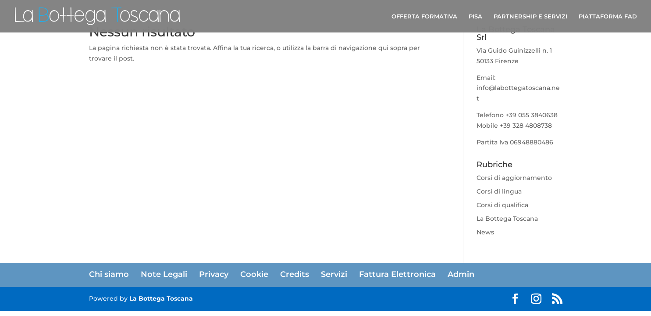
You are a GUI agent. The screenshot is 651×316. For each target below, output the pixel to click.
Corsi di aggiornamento (514, 178)
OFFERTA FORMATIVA (424, 16)
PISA (475, 16)
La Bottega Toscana (507, 219)
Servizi (334, 274)
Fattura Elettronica (397, 274)
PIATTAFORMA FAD (608, 16)
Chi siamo (109, 274)
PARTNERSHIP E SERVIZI (530, 16)
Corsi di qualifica (502, 205)
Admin (461, 274)
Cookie (254, 274)
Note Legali (164, 274)
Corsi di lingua (499, 191)
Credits (294, 274)
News (485, 232)
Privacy (213, 274)
